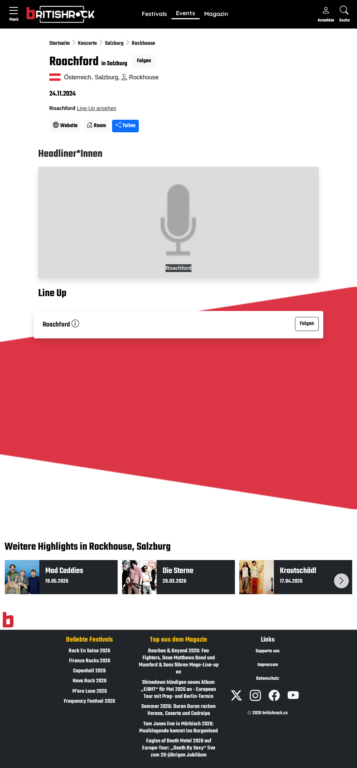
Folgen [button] (144, 61)
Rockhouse (143, 43)
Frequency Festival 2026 (89, 701)
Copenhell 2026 (89, 671)
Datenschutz (267, 678)
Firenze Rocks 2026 (89, 661)
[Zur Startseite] (8, 619)
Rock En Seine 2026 (89, 651)
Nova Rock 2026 (90, 681)
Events (185, 13)
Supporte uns (268, 651)
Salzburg (115, 43)
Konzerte (88, 43)
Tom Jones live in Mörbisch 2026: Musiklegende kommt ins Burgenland (178, 727)
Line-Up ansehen (97, 108)
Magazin (216, 13)
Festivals (154, 13)
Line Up (52, 293)
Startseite (60, 43)
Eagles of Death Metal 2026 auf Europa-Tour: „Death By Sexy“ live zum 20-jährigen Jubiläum (178, 748)
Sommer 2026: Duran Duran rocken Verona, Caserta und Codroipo (178, 710)
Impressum (268, 665)
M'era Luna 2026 (89, 691)
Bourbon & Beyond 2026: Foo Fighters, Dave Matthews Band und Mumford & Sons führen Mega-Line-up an (179, 662)
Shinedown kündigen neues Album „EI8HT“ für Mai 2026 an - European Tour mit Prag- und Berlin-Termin (178, 689)
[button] (154, 14)
